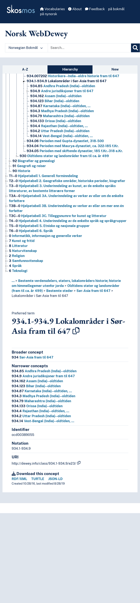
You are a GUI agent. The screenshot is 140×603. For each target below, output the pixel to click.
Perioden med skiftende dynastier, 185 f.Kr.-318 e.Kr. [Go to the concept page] (75, 151)
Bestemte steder (59, 291)
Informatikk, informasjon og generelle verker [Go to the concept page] (45, 236)
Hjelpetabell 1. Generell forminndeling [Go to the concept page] (43, 176)
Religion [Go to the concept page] (17, 256)
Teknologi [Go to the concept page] (18, 271)
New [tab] (115, 69)
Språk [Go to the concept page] (15, 266)
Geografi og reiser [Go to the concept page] (29, 166)
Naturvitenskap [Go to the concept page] (23, 251)
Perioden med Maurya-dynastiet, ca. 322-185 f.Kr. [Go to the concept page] (73, 146)
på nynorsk (48, 14)
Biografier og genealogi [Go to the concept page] (33, 161)
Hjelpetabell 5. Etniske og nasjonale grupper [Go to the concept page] (49, 226)
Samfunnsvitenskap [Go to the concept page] (26, 261)
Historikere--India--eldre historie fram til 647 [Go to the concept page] (73, 76)
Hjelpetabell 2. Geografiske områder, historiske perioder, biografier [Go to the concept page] (67, 181)
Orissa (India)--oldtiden (37, 406)
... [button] (13, 281)
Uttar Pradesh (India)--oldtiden (41, 416)
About (75, 9)
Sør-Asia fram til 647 (93, 291)
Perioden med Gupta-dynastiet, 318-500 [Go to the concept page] (65, 141)
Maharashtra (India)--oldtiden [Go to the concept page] (60, 116)
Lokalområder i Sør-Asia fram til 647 (40, 296)
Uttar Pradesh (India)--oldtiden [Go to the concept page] (59, 131)
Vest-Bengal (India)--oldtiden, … (43, 421)
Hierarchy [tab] (70, 69)
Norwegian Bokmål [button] (26, 48)
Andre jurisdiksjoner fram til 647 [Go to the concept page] (61, 91)
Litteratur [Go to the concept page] (18, 246)
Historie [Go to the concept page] (21, 171)
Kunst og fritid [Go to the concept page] (22, 241)
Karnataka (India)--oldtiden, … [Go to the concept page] (60, 106)
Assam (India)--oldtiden (37, 381)
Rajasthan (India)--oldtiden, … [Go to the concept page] (59, 126)
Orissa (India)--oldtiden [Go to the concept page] (55, 121)
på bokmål (116, 9)
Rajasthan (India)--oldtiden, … (40, 411)
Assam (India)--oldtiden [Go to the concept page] (55, 96)
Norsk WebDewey (36, 33)
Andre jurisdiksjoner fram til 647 (43, 376)
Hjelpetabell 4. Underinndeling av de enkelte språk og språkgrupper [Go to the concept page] (67, 221)
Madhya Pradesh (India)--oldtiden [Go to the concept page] (62, 111)
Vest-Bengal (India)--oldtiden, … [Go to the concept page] (61, 136)
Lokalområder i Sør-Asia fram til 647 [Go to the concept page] (66, 81)
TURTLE (37, 479)
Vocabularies (52, 9)
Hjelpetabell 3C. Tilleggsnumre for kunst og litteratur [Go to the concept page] (57, 216)
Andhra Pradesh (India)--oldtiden (44, 371)
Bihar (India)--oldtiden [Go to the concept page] (54, 101)
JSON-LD (55, 479)
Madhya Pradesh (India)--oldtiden (43, 396)
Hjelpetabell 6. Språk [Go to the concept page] (31, 231)
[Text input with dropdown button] (89, 47)
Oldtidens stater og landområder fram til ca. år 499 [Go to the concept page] (64, 156)
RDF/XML (19, 479)
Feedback (95, 9)
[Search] (135, 47)
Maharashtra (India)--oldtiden (41, 401)
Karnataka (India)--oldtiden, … (42, 391)
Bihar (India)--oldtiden (36, 386)
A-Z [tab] (25, 69)
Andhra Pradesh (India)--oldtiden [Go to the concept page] (62, 86)
